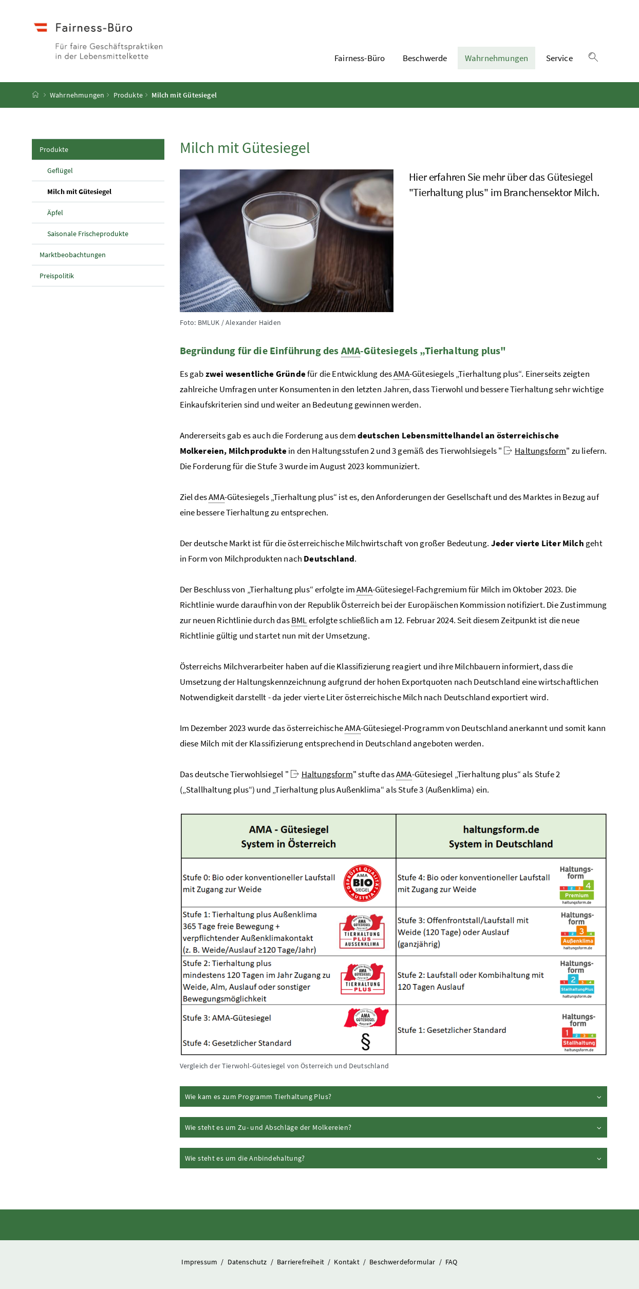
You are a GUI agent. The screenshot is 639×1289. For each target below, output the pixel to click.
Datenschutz (248, 1261)
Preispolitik (57, 275)
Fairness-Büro (359, 58)
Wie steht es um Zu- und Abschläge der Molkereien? (394, 1127)
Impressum (200, 1261)
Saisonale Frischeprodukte (87, 233)
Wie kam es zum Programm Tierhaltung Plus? (394, 1096)
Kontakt (347, 1261)
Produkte (128, 95)
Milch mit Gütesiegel (103, 191)
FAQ (451, 1261)
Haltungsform (534, 450)
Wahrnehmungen (496, 58)
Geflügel (60, 170)
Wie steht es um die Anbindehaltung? (394, 1157)
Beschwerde (425, 58)
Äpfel (55, 212)
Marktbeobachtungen (73, 254)
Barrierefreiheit (301, 1261)
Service (559, 58)
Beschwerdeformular (403, 1261)
